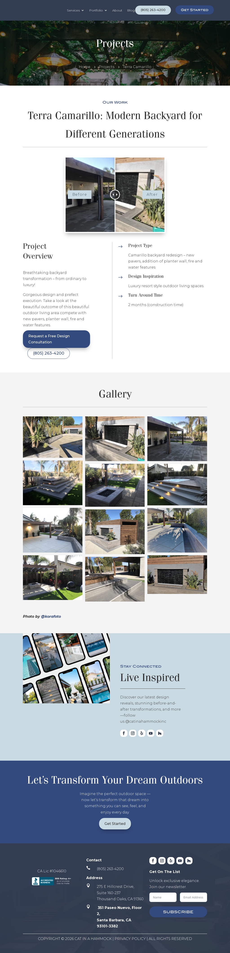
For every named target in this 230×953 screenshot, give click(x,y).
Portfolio (96, 10)
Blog (131, 10)
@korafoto (51, 616)
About (117, 10)
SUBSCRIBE (178, 912)
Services (73, 10)
